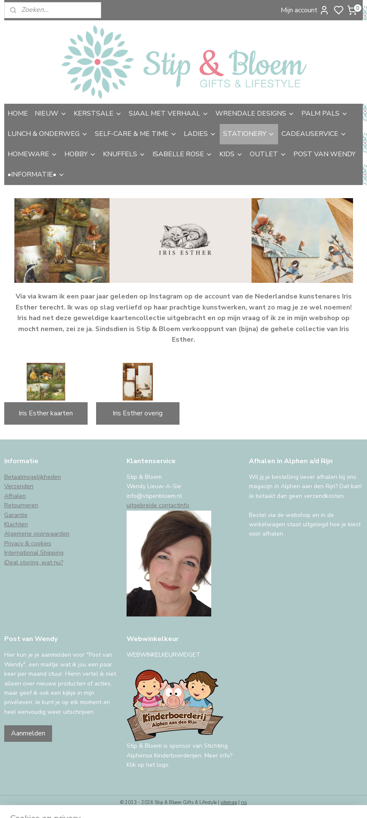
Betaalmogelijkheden (32, 477)
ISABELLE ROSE (182, 154)
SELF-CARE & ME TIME (136, 133)
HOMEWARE (33, 154)
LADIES (200, 133)
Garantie (16, 515)
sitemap (229, 802)
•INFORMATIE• (36, 174)
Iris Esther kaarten (46, 413)
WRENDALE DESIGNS (255, 113)
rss (244, 802)
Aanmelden (28, 733)
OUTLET (268, 154)
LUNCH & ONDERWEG (48, 133)
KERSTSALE (98, 113)
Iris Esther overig (138, 413)
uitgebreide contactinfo (158, 505)
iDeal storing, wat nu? (33, 562)
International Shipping (33, 553)
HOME (18, 113)
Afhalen (15, 496)
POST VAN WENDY (324, 154)
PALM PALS (324, 113)
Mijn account (305, 10)
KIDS (231, 154)
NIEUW (51, 113)
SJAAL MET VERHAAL (169, 113)
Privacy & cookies (27, 543)
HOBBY (80, 154)
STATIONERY (249, 133)
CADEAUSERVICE (314, 133)
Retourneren (21, 505)
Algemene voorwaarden (36, 534)
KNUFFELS (124, 154)
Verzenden (18, 486)
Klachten (16, 524)
